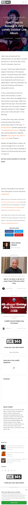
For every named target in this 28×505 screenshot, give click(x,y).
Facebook (9, 231)
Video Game (11, 276)
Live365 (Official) (5, 207)
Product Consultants (6, 202)
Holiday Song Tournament (11, 316)
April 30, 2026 (10, 456)
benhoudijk (6, 223)
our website (17, 202)
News (23, 17)
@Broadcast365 (15, 210)
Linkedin (9, 235)
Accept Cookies (14, 502)
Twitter (18, 231)
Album (12, 17)
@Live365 (7, 210)
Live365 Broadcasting (17, 207)
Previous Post (14, 255)
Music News (18, 17)
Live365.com (5, 194)
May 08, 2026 (9, 449)
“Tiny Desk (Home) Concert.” (10, 130)
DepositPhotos (14, 223)
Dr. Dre (5, 276)
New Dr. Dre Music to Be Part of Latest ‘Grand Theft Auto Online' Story (14, 281)
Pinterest (19, 235)
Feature (22, 316)
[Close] (26, 489)
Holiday (14, 318)
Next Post (14, 295)
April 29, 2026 (10, 462)
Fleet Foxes (6, 17)
